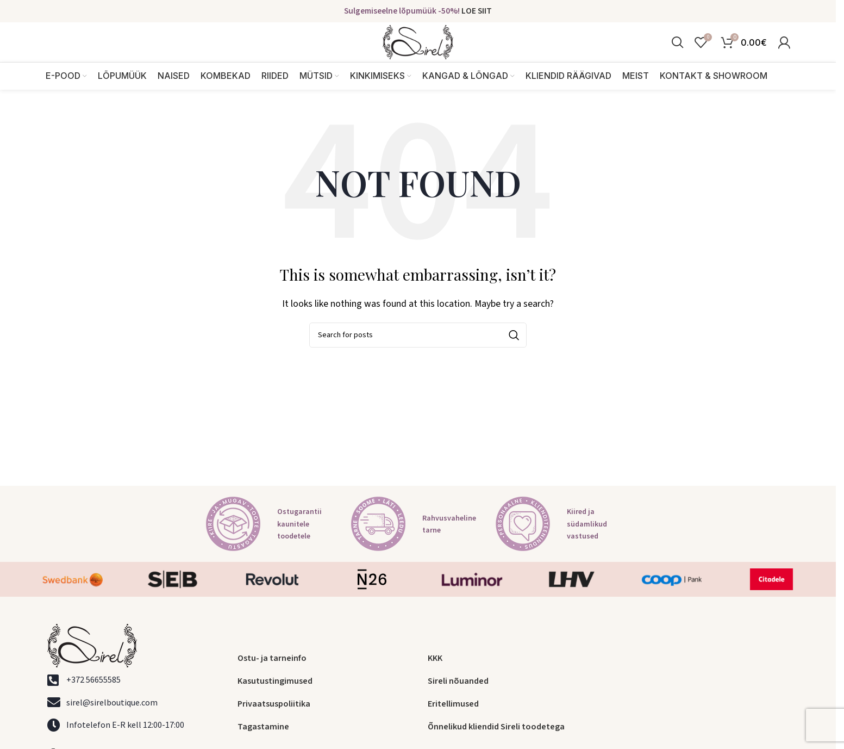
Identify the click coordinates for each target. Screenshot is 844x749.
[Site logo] (418, 51)
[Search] (677, 51)
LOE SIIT (476, 11)
